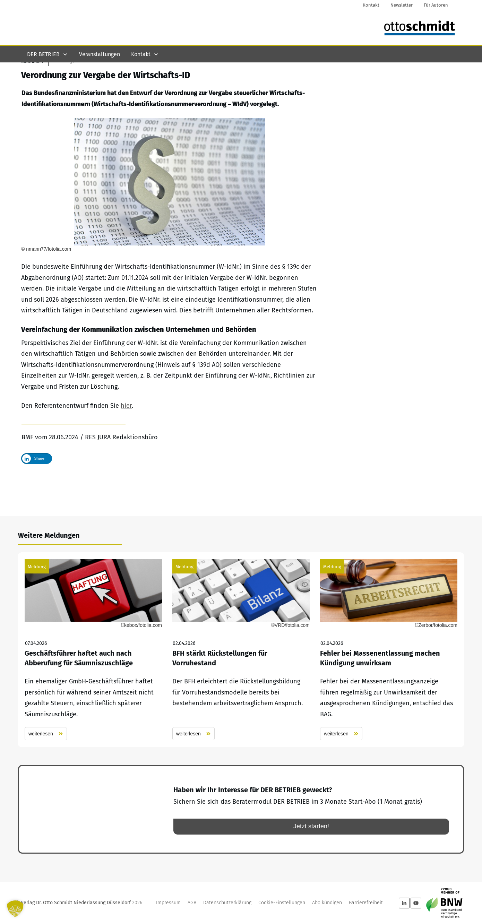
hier (126, 442)
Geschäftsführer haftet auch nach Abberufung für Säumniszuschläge (93, 650)
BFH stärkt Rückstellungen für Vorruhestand (241, 650)
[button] (15, 908)
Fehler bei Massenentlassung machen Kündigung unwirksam (388, 650)
